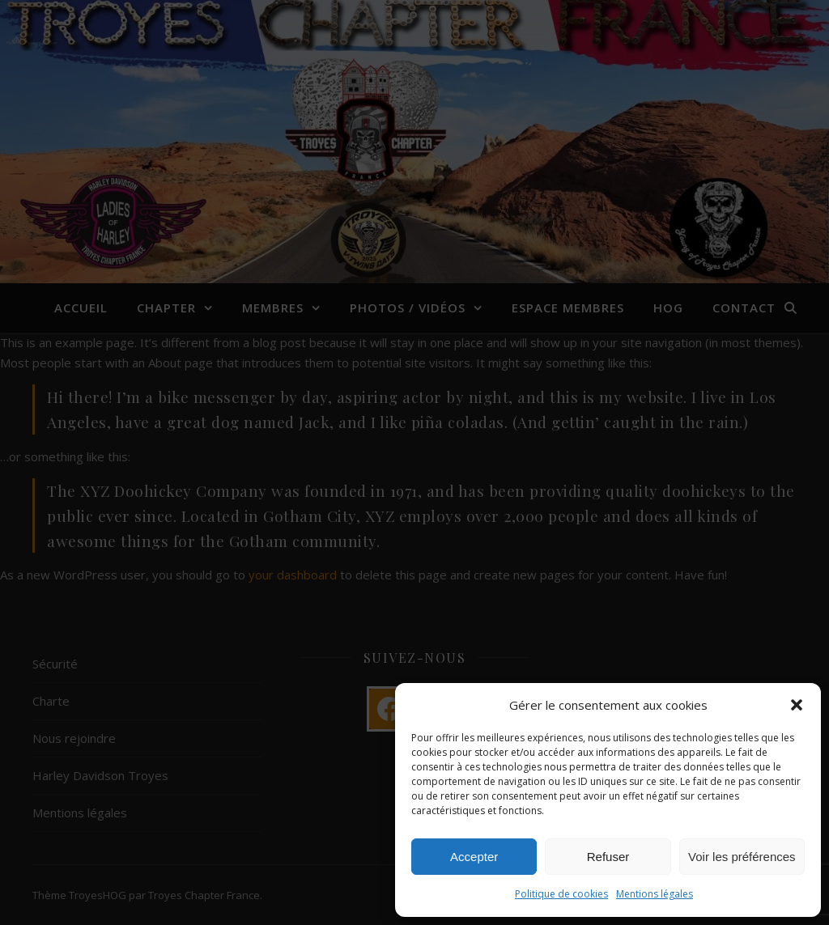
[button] (797, 705)
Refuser (608, 856)
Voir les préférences (742, 856)
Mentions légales (654, 894)
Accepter (474, 856)
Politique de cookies (561, 894)
